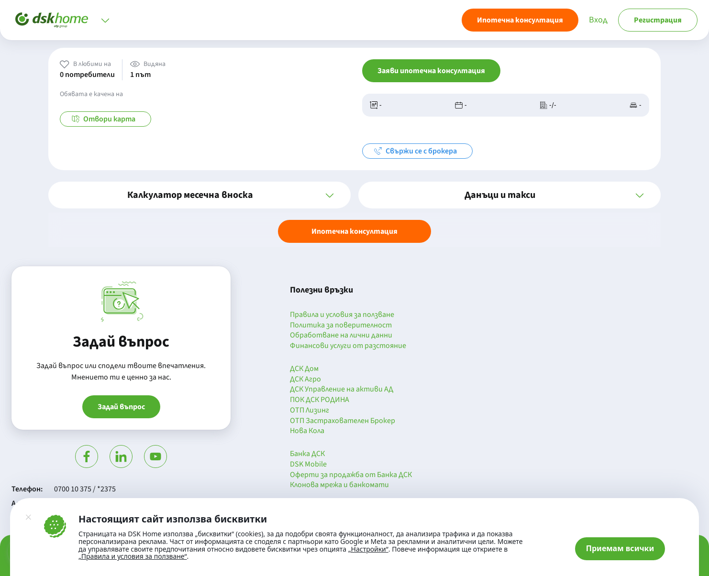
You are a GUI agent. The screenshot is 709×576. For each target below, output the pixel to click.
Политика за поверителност (341, 325)
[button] (199, 195)
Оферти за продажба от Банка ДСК (351, 475)
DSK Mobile (308, 464)
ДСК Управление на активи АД (341, 389)
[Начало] (51, 20)
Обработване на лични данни (341, 335)
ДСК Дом (304, 369)
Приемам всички (620, 548)
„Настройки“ (368, 549)
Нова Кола (307, 431)
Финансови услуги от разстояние (348, 346)
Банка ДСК (307, 454)
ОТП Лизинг (309, 410)
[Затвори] (28, 517)
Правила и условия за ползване (342, 315)
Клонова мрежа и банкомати (339, 485)
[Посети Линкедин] (121, 456)
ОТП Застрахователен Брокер (342, 421)
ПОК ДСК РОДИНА (319, 400)
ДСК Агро (305, 379)
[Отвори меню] (105, 20)
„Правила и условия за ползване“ (132, 556)
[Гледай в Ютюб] (155, 456)
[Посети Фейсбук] (86, 456)
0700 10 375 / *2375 (85, 489)
